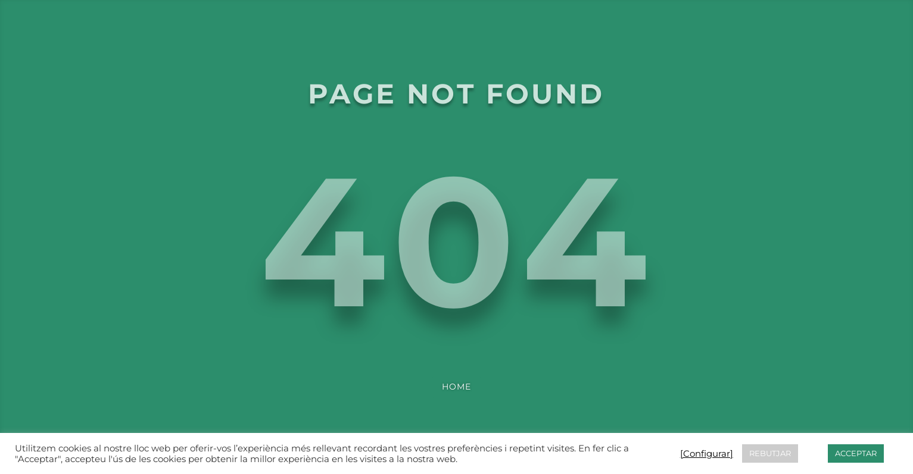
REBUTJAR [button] (770, 453)
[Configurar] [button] (706, 453)
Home (456, 386)
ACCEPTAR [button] (856, 453)
